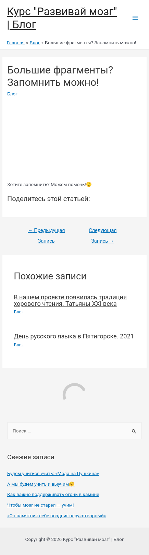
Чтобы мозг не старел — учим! (40, 505)
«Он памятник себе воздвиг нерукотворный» (56, 515)
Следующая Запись (102, 232)
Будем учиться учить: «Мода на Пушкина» (53, 473)
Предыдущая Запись (46, 232)
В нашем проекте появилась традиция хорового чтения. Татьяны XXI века (70, 300)
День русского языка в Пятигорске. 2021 (74, 336)
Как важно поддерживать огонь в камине (53, 494)
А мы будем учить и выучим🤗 (41, 484)
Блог (12, 93)
